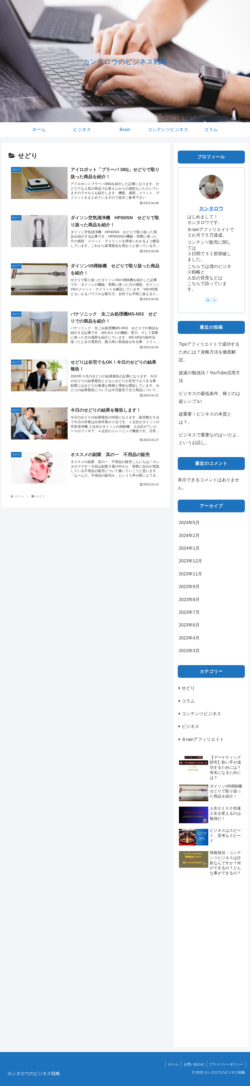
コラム (188, 701)
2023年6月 (189, 625)
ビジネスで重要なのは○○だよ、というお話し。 (210, 438)
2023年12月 (190, 561)
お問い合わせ (194, 1064)
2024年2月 (189, 535)
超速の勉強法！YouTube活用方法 (209, 376)
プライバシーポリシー (226, 1064)
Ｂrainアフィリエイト (203, 739)
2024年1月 (189, 548)
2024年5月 (189, 522)
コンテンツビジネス (201, 713)
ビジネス (190, 726)
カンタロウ (211, 208)
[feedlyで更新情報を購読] (208, 300)
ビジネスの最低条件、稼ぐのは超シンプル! (209, 397)
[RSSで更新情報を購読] (215, 300)
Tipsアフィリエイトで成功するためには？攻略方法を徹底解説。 (209, 352)
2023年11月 (190, 573)
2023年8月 (189, 599)
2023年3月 (189, 650)
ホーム (173, 1064)
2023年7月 (189, 612)
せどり (188, 688)
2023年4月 (189, 638)
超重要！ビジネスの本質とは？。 (205, 418)
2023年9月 (189, 586)
